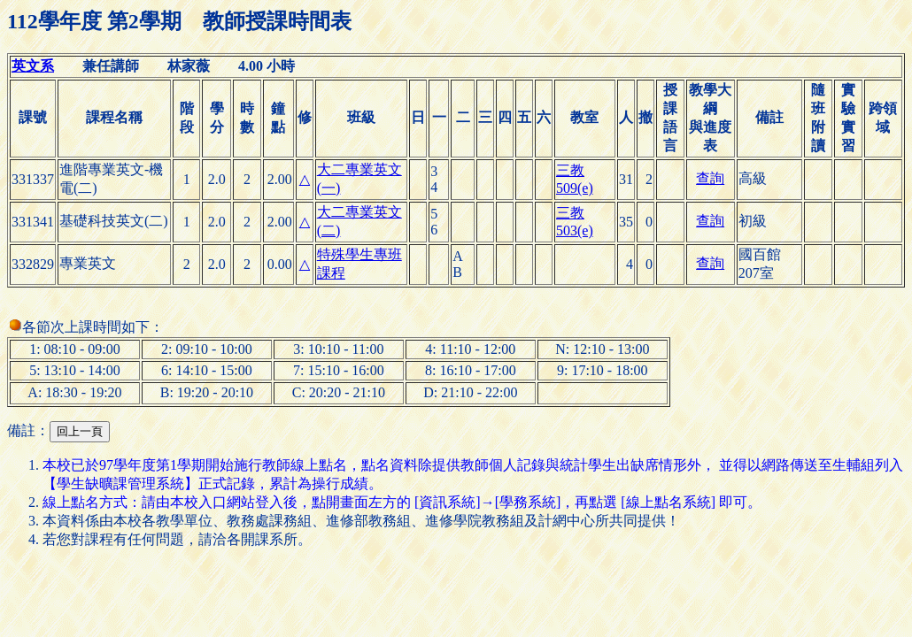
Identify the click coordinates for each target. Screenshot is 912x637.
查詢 (710, 178)
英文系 (33, 65)
